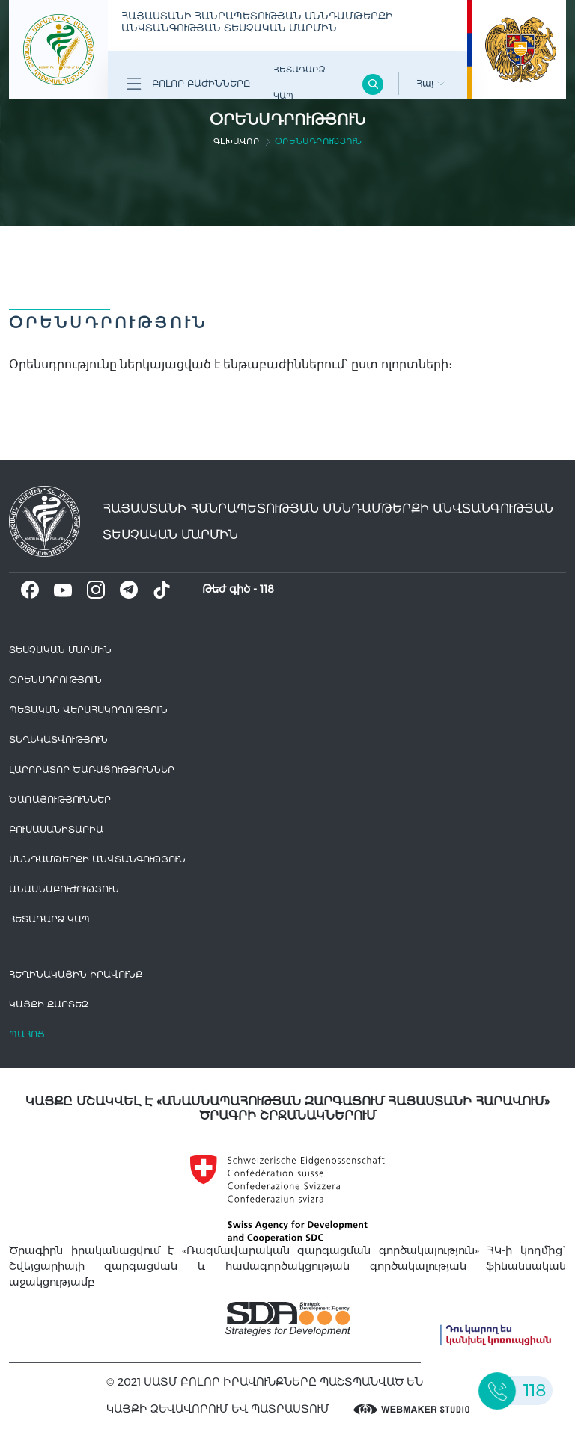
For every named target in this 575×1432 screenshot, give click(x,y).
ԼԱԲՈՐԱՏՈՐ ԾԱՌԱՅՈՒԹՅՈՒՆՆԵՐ (91, 769)
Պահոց (27, 1034)
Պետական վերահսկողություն (88, 709)
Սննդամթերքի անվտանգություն (97, 859)
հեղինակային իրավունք (75, 974)
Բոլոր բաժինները (188, 83)
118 (267, 589)
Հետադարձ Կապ (299, 82)
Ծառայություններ (60, 799)
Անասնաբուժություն (64, 889)
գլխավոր (236, 141)
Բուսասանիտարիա (56, 829)
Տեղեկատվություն (58, 739)
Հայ (430, 83)
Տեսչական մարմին (60, 649)
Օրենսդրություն (55, 679)
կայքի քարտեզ (48, 1004)
